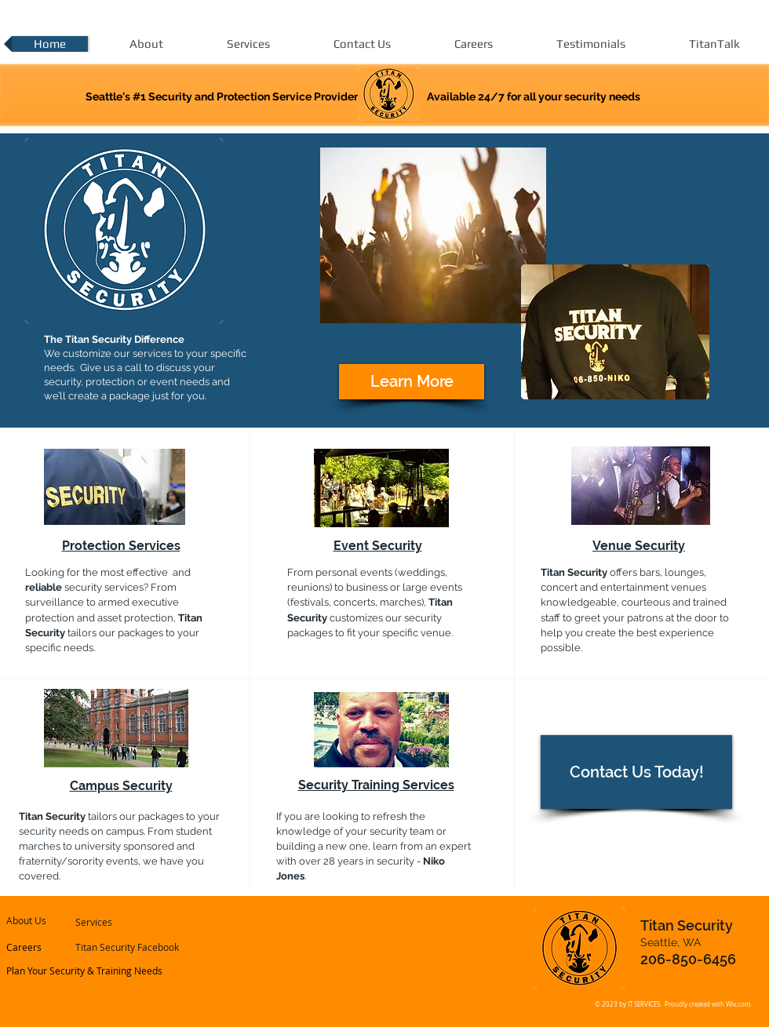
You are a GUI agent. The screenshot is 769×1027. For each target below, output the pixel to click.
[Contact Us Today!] (636, 772)
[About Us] (51, 920)
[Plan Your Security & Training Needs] (85, 970)
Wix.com (738, 1004)
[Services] (117, 922)
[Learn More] (411, 381)
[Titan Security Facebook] (127, 947)
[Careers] (48, 947)
